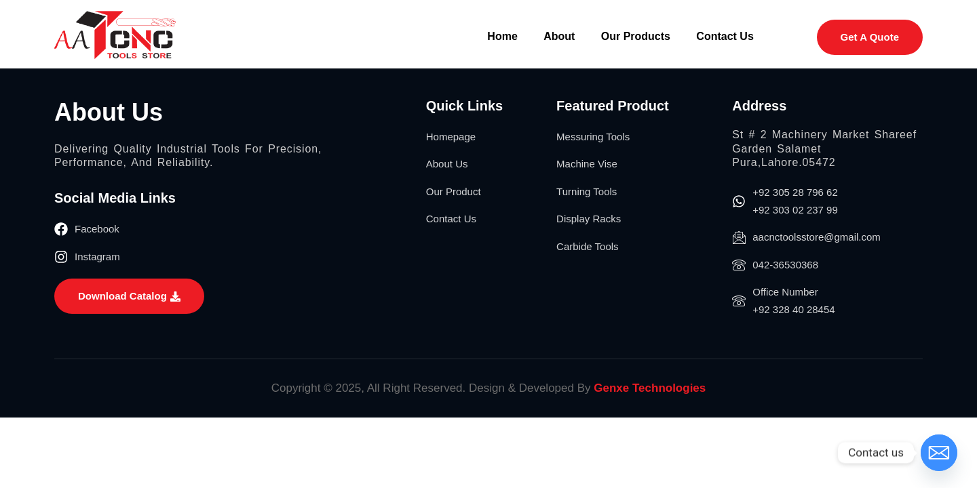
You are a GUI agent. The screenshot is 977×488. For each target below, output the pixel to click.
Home (499, 36)
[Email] (939, 452)
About (556, 36)
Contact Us (724, 36)
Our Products (633, 36)
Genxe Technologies (650, 388)
